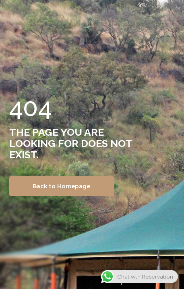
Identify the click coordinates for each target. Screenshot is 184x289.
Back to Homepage (61, 186)
